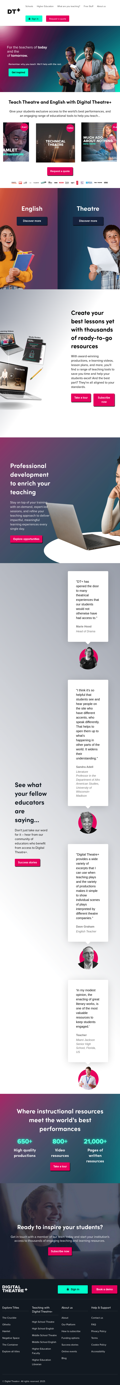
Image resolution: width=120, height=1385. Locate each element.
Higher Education (45, 6)
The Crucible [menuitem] (9, 1317)
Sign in (35, 18)
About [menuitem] (65, 1317)
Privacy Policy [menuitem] (98, 1331)
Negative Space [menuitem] (11, 1338)
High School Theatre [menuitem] (43, 1321)
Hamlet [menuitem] (6, 1331)
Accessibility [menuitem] (98, 1351)
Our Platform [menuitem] (68, 1324)
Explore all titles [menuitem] (11, 1351)
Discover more (32, 221)
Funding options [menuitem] (70, 1338)
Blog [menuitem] (64, 1358)
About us (101, 6)
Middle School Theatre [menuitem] (44, 1335)
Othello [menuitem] (6, 1324)
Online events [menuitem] (69, 1351)
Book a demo (104, 1289)
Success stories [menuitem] (70, 1344)
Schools (29, 6)
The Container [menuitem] (10, 1344)
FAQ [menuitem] (93, 1324)
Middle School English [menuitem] (44, 1342)
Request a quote (57, 18)
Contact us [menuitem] (97, 1317)
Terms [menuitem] (94, 1338)
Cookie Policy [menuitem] (98, 1344)
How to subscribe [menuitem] (71, 1331)
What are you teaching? (68, 6)
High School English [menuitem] (43, 1328)
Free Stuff (88, 6)
